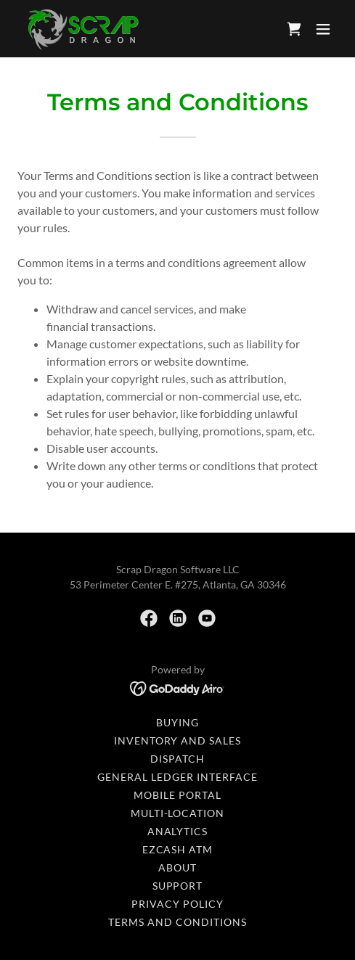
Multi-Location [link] (178, 813)
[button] (323, 29)
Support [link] (177, 885)
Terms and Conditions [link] (177, 922)
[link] (82, 29)
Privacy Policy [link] (177, 904)
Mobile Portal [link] (177, 795)
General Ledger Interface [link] (177, 777)
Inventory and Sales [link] (178, 740)
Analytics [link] (177, 831)
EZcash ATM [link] (177, 849)
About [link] (177, 867)
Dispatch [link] (177, 758)
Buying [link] (177, 722)
